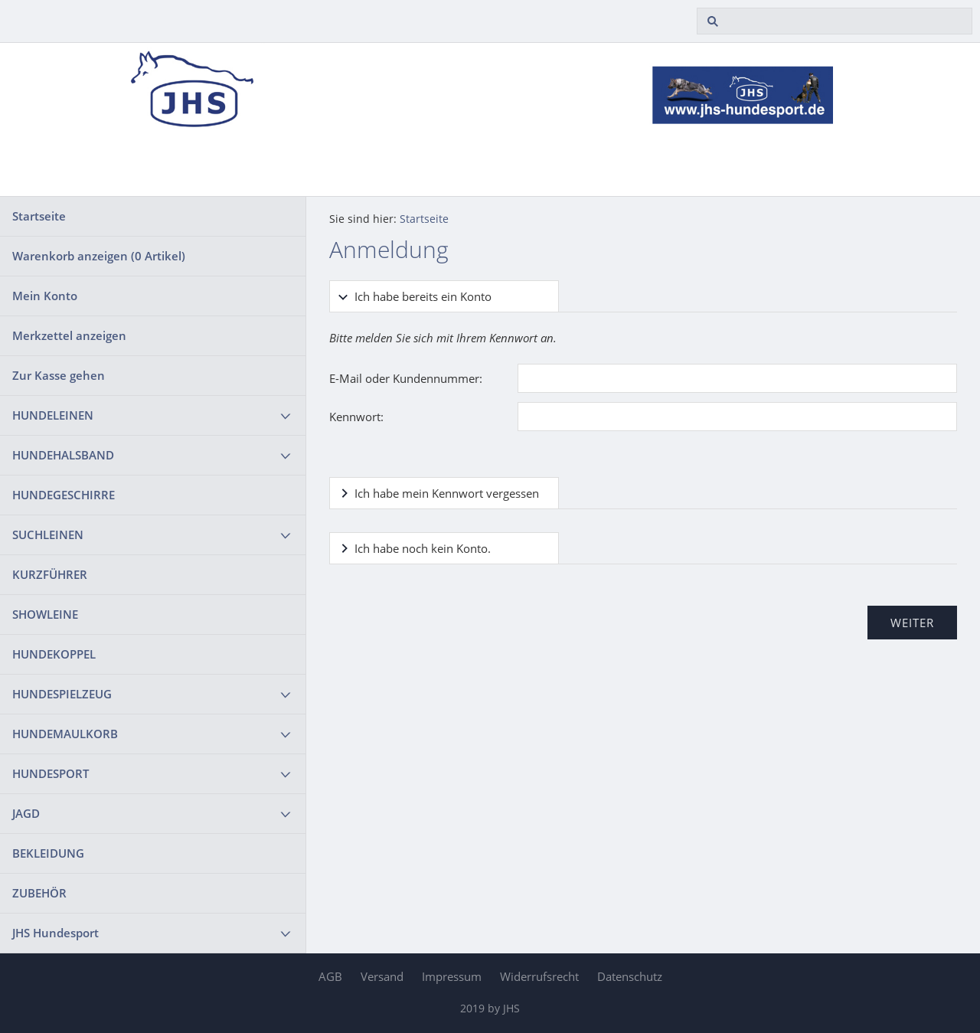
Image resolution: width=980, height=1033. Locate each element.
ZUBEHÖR (39, 893)
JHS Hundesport (55, 932)
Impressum (452, 976)
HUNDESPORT (50, 773)
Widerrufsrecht (539, 976)
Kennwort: (356, 416)
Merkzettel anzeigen (69, 335)
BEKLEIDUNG (48, 853)
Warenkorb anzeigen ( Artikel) (98, 255)
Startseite (39, 216)
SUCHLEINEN (47, 534)
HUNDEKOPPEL (54, 654)
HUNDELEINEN (52, 415)
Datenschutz (629, 976)
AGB (330, 976)
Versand (382, 976)
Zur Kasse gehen (58, 375)
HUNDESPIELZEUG (62, 693)
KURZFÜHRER (49, 574)
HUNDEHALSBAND (63, 455)
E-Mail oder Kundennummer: (405, 378)
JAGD (26, 813)
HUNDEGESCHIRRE (63, 494)
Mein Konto (44, 295)
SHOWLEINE (45, 614)
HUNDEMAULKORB (65, 733)
